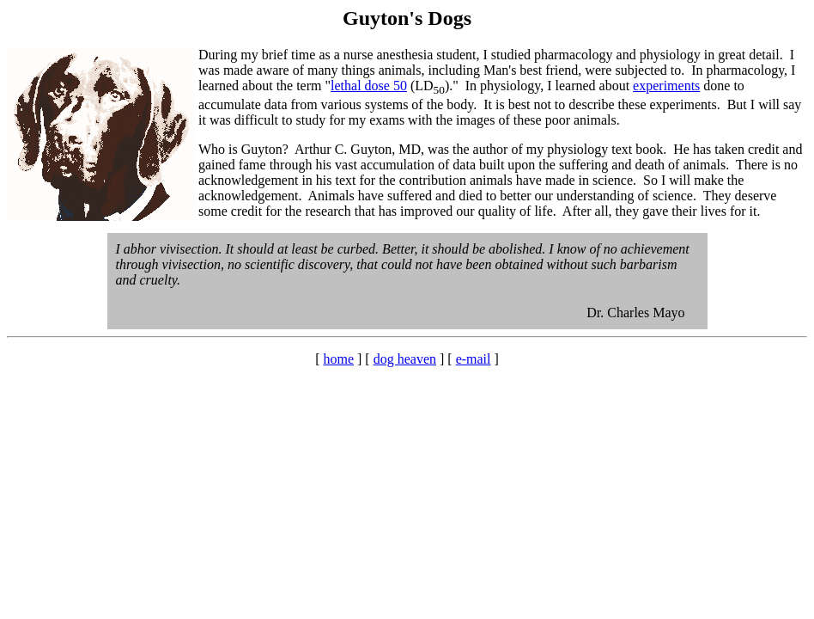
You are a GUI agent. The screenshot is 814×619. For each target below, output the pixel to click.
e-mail (473, 359)
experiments (666, 85)
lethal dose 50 (369, 85)
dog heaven (405, 359)
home (338, 359)
